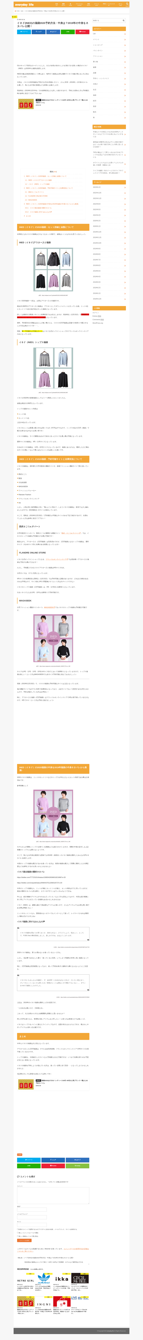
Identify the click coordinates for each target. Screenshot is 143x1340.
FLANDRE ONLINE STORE (36, 197)
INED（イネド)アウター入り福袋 (38, 181)
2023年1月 (96, 174)
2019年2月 (96, 268)
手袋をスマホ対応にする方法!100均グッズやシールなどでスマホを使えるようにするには (108, 127)
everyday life (24, 4)
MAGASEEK (31, 201)
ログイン (96, 292)
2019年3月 (96, 263)
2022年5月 (96, 195)
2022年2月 (96, 200)
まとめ (27, 216)
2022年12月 (97, 179)
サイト (19, 1224)
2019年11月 (97, 221)
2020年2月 (96, 206)
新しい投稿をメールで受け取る (28, 1239)
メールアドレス (22, 1217)
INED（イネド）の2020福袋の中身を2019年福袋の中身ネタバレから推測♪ (51, 204)
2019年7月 (96, 242)
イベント (96, 4)
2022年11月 (97, 185)
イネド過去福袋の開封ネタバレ (38, 208)
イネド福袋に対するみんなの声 (38, 212)
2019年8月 (96, 237)
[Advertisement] (53, 50)
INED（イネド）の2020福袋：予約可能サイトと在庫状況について (48, 189)
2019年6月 (96, 247)
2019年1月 (96, 274)
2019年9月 (96, 232)
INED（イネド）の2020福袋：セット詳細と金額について (45, 177)
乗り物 (95, 60)
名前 (19, 1209)
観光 (94, 107)
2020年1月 (96, 211)
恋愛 (94, 70)
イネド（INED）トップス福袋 (37, 185)
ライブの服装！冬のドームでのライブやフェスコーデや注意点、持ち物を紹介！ (108, 159)
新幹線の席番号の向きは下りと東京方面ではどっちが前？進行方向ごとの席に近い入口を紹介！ (108, 136)
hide (55, 172)
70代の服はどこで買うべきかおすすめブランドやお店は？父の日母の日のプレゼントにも (108, 144)
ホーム (120, 4)
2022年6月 (96, 190)
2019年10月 (97, 226)
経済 (94, 96)
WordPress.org (97, 302)
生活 (56, 4)
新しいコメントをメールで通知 (28, 1235)
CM (94, 33)
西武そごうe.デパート (34, 193)
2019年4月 (96, 258)
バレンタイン (97, 49)
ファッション (79, 4)
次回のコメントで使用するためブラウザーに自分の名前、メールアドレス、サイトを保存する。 (48, 1232)
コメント (20, 1189)
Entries (97, 296)
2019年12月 (97, 216)
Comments (98, 299)
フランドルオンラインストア (56, 560)
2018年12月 (97, 279)
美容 (88, 4)
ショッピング (97, 44)
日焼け (95, 81)
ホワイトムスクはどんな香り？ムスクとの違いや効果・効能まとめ (108, 152)
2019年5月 (96, 253)
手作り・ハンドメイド (109, 4)
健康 (63, 4)
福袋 (20, 1156)
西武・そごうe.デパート (70, 534)
